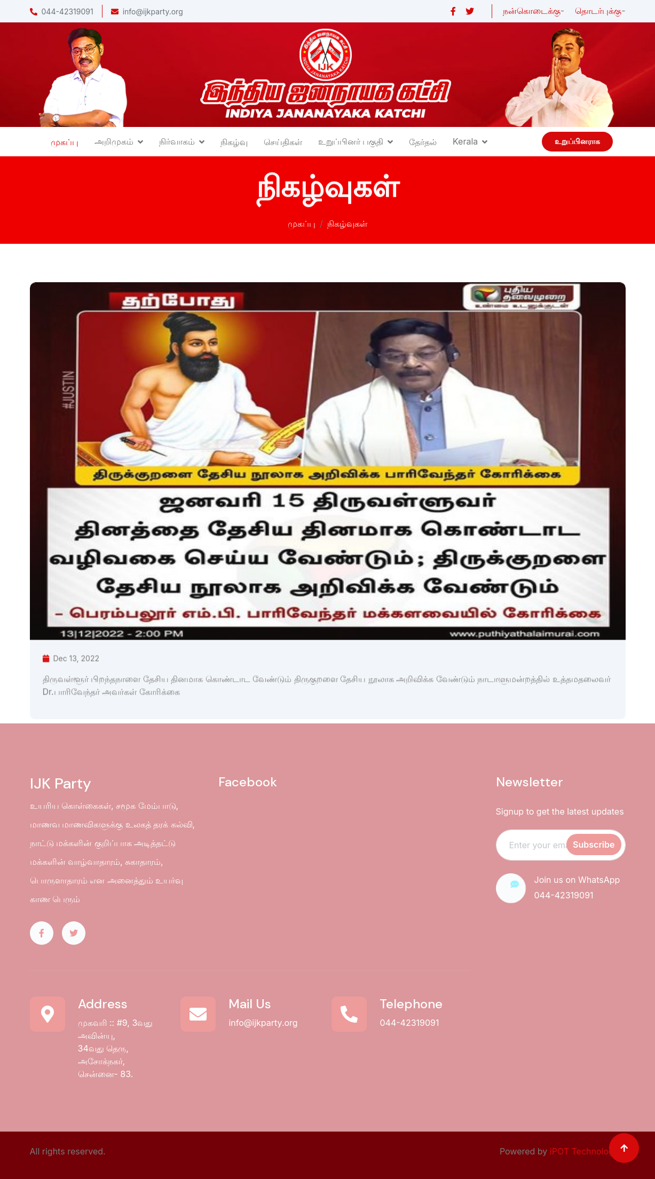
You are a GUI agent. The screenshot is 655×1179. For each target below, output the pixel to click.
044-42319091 (61, 11)
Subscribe (593, 844)
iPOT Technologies (588, 1151)
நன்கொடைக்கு (532, 10)
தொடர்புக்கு (598, 10)
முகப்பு (64, 142)
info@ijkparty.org (147, 11)
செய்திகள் (283, 142)
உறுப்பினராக (577, 141)
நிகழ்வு (234, 142)
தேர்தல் (423, 142)
